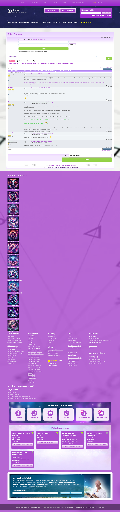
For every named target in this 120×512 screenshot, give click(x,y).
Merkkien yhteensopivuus (16, 351)
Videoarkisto (93, 346)
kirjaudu (35, 39)
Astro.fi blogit (73, 22)
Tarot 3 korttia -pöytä (74, 348)
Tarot (55, 2)
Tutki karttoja (12, 22)
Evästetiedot (101, 507)
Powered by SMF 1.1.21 (52, 165)
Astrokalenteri (52, 10)
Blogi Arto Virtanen (34, 367)
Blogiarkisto (93, 344)
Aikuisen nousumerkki (15, 342)
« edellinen (103, 67)
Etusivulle (11, 363)
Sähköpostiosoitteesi (19, 490)
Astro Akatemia (52, 365)
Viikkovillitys (11, 336)
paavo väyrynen (12, 133)
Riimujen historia (53, 354)
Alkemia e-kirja (12, 361)
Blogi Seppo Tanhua (34, 346)
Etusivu (23, 2)
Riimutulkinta (52, 352)
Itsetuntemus (46, 22)
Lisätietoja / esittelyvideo (23, 444)
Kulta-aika (96, 2)
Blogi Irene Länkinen (34, 365)
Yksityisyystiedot (91, 507)
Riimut (64, 2)
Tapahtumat (42, 64)
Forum (30, 373)
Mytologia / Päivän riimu (55, 350)
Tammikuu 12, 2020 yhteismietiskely (60, 64)
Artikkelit (10, 357)
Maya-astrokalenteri (14, 394)
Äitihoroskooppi (13, 346)
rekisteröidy (42, 39)
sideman (10, 87)
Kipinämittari (12, 349)
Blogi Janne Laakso (34, 356)
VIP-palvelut (86, 22)
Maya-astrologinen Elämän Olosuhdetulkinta (22, 398)
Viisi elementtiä (73, 363)
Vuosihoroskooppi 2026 (15, 340)
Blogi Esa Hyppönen (34, 358)
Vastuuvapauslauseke (80, 507)
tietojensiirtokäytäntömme (37, 486)
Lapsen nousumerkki (14, 344)
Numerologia (35, 2)
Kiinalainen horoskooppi (15, 353)
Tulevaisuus (35, 22)
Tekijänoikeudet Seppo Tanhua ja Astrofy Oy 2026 (28, 507)
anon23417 (11, 141)
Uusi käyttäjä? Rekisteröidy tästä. (101, 15)
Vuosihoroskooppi (73, 360)
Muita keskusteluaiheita (28, 64)
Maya (45, 2)
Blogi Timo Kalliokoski (34, 350)
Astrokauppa (67, 10)
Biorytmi (30, 338)
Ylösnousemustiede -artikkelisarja (100, 340)
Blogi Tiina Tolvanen (34, 369)
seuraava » (109, 67)
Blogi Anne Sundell (34, 359)
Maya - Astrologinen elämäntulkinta (19, 396)
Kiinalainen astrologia (78, 2)
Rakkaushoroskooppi (14, 348)
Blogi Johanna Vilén (34, 348)
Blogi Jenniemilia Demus (36, 354)
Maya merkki (12, 355)
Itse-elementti (72, 365)
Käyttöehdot (70, 507)
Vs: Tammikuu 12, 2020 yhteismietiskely (42, 87)
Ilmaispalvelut (24, 22)
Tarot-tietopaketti (73, 338)
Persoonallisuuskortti (74, 342)
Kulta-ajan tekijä (94, 338)
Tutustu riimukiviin (54, 355)
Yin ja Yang (71, 361)
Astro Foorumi (15, 34)
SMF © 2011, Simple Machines (67, 165)
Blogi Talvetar (32, 363)
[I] (8, 73)
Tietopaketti (31, 375)
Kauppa (91, 348)
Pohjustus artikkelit (95, 342)
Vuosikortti (71, 344)
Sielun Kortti (72, 340)
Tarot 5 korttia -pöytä (74, 346)
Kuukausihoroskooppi (14, 338)
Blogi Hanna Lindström (35, 371)
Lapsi (64, 22)
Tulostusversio (107, 69)
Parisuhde (56, 22)
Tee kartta (31, 380)
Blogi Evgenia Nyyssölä (35, 361)
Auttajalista (11, 359)
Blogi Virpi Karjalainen (35, 352)
